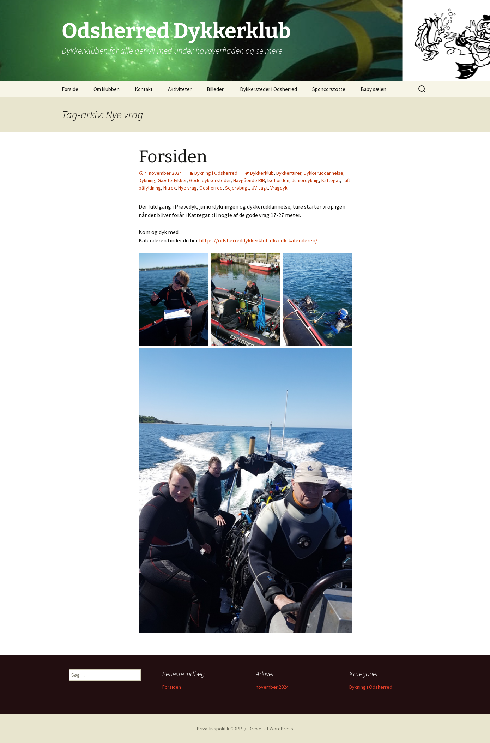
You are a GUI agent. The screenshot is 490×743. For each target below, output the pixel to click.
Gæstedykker (172, 180)
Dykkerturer (288, 173)
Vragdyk (279, 188)
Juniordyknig (305, 180)
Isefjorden (278, 180)
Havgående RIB (249, 180)
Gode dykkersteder (210, 180)
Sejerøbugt (237, 188)
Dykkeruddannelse (323, 173)
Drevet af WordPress (271, 728)
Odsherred (211, 188)
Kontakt (144, 89)
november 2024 (272, 687)
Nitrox (169, 188)
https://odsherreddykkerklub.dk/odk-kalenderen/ (258, 240)
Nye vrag (187, 188)
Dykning (147, 180)
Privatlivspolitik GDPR (219, 728)
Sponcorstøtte (328, 89)
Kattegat (330, 180)
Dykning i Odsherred (215, 173)
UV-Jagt (260, 188)
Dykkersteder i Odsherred (268, 89)
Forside (70, 89)
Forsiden (173, 156)
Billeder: (216, 89)
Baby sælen (373, 89)
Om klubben (106, 89)
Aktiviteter (180, 89)
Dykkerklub (262, 173)
